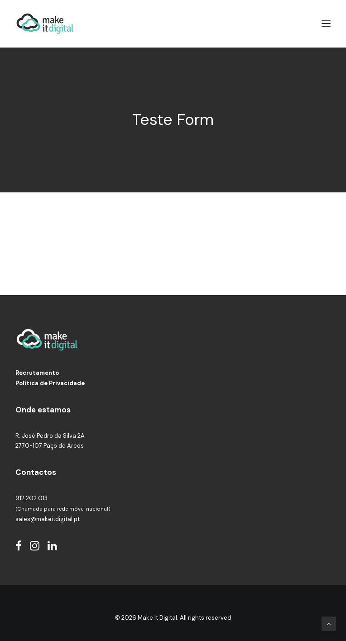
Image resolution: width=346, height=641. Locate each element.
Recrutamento (37, 369)
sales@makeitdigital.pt (47, 515)
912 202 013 (31, 494)
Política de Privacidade (50, 379)
